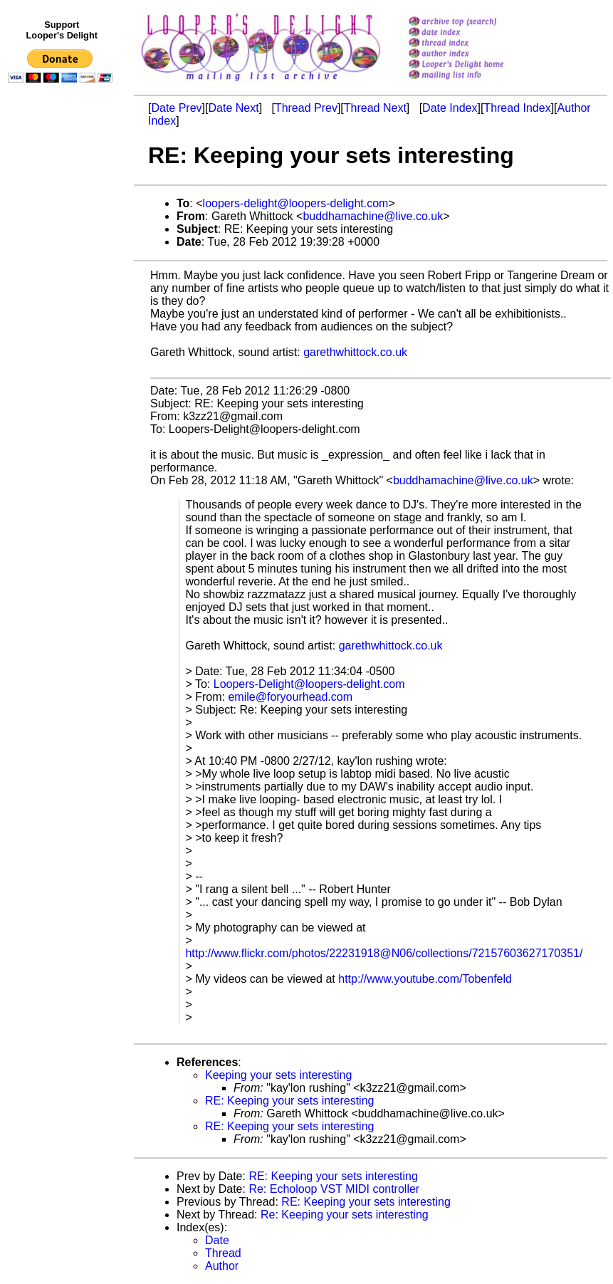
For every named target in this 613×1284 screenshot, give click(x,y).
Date (217, 1240)
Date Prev (176, 108)
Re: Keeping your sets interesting (345, 1215)
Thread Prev (306, 108)
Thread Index (516, 108)
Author (222, 1266)
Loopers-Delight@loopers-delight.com (309, 684)
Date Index (449, 108)
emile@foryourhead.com (290, 697)
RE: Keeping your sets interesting (289, 1101)
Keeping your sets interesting (278, 1075)
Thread (223, 1253)
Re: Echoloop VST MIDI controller (333, 1189)
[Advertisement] (63, 382)
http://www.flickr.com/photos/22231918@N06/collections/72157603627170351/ (383, 953)
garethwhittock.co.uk (355, 352)
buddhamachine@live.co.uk (373, 216)
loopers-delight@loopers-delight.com (296, 203)
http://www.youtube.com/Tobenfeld (425, 979)
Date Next (233, 108)
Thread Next (375, 108)
